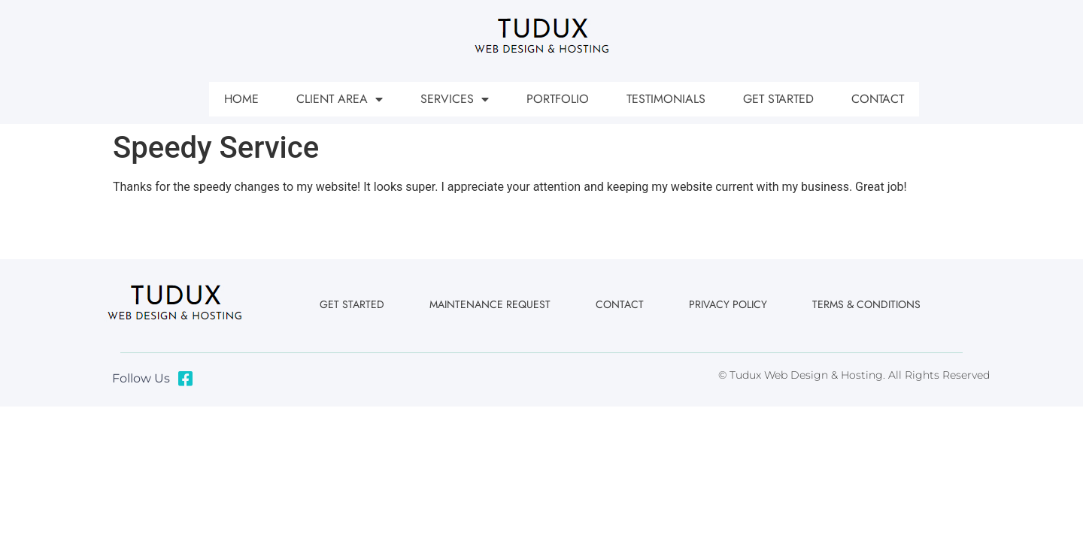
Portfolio (557, 98)
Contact (877, 98)
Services (454, 99)
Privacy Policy (728, 304)
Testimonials (665, 98)
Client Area (339, 99)
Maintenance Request (490, 304)
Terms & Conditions (866, 304)
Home (241, 98)
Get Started (778, 98)
